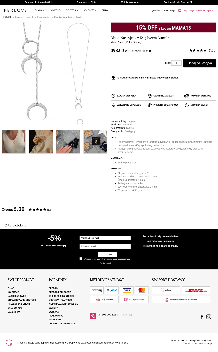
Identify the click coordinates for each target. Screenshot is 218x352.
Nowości (56, 10)
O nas (11, 288)
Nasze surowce (17, 296)
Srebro (53, 288)
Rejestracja (169, 10)
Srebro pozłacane (60, 292)
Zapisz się (107, 254)
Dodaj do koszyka (200, 63)
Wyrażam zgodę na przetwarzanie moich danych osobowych (107, 259)
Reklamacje (56, 316)
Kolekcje (90, 10)
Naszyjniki (30, 17)
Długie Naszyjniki (43, 17)
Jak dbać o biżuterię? (61, 296)
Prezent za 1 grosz (19, 304)
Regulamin (55, 320)
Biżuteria (72, 10)
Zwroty (53, 308)
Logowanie (155, 10)
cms (195, 343)
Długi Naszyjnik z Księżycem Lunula (67, 17)
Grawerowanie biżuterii (22, 300)
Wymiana (54, 312)
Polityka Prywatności (62, 323)
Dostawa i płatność (60, 300)
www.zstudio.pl (205, 343)
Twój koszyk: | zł (195, 10)
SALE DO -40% (15, 308)
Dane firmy (14, 312)
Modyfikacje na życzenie (63, 304)
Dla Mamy (40, 10)
